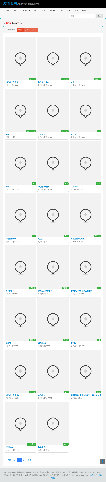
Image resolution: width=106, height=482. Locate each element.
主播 (7, 134)
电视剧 (26, 11)
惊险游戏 (41, 447)
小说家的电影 (43, 187)
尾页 (29, 460)
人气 (27, 30)
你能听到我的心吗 (45, 291)
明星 (68, 11)
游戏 (7, 187)
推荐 (34, 30)
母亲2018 (42, 343)
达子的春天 (10, 291)
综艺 (36, 11)
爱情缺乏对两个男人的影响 (81, 291)
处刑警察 (9, 447)
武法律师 (74, 187)
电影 (16, 11)
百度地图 (93, 475)
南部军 (73, 343)
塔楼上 (40, 239)
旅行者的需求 (43, 82)
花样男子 (9, 343)
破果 (72, 82)
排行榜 (52, 11)
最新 (20, 30)
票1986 (73, 134)
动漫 (43, 11)
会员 (84, 11)
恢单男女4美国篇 (77, 239)
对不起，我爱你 (12, 82)
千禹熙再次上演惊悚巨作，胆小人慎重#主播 (88, 395)
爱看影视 (10, 3)
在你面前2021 (11, 239)
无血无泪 (41, 134)
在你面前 (41, 395)
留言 (76, 11)
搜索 (99, 16)
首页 (7, 11)
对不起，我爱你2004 (14, 395)
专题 (61, 11)
